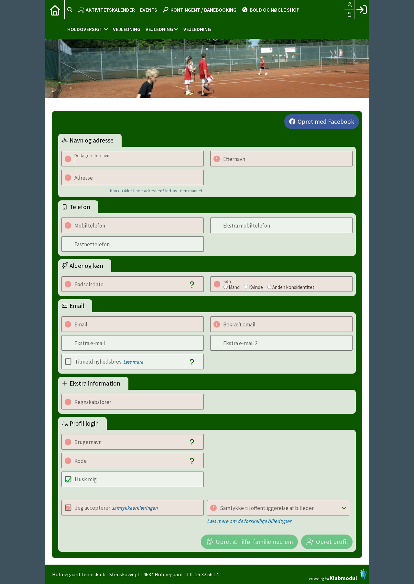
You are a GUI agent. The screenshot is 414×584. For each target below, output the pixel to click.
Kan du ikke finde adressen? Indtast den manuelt (157, 191)
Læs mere (133, 362)
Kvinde (256, 287)
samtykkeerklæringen (135, 508)
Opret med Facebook (326, 121)
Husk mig (86, 479)
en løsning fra (338, 574)
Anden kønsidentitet (293, 287)
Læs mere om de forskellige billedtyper (249, 521)
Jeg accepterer (116, 507)
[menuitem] (55, 9)
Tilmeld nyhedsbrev (109, 361)
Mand (234, 287)
